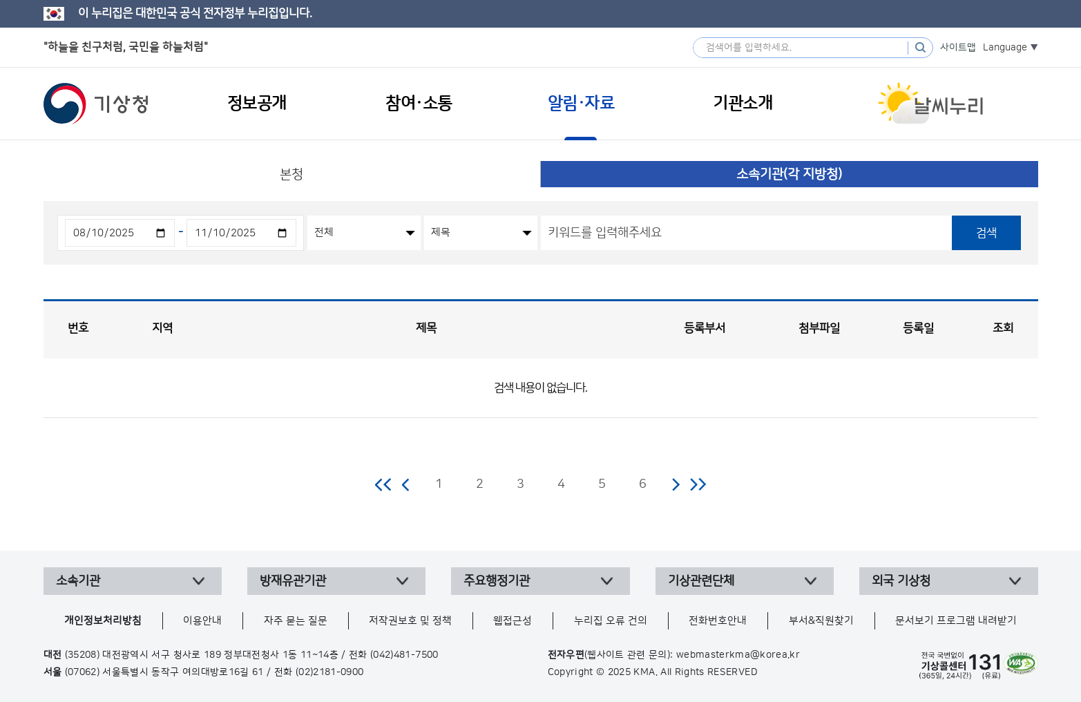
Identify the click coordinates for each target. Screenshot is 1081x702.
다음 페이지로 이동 (675, 484)
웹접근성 (512, 621)
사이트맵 (958, 47)
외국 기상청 (901, 581)
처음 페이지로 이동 (383, 484)
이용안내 (202, 621)
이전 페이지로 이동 (406, 484)
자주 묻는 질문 (295, 621)
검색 (986, 233)
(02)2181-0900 (330, 672)
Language (1005, 47)
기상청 (96, 103)
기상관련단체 (701, 581)
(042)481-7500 (404, 655)
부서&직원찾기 (821, 621)
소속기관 (78, 581)
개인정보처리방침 (103, 621)
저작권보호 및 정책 (410, 621)
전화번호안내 (718, 621)
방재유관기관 (293, 581)
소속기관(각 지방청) (789, 174)
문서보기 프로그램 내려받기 (956, 621)
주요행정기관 (496, 581)
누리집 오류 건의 (610, 621)
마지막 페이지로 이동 (698, 484)
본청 (291, 174)
